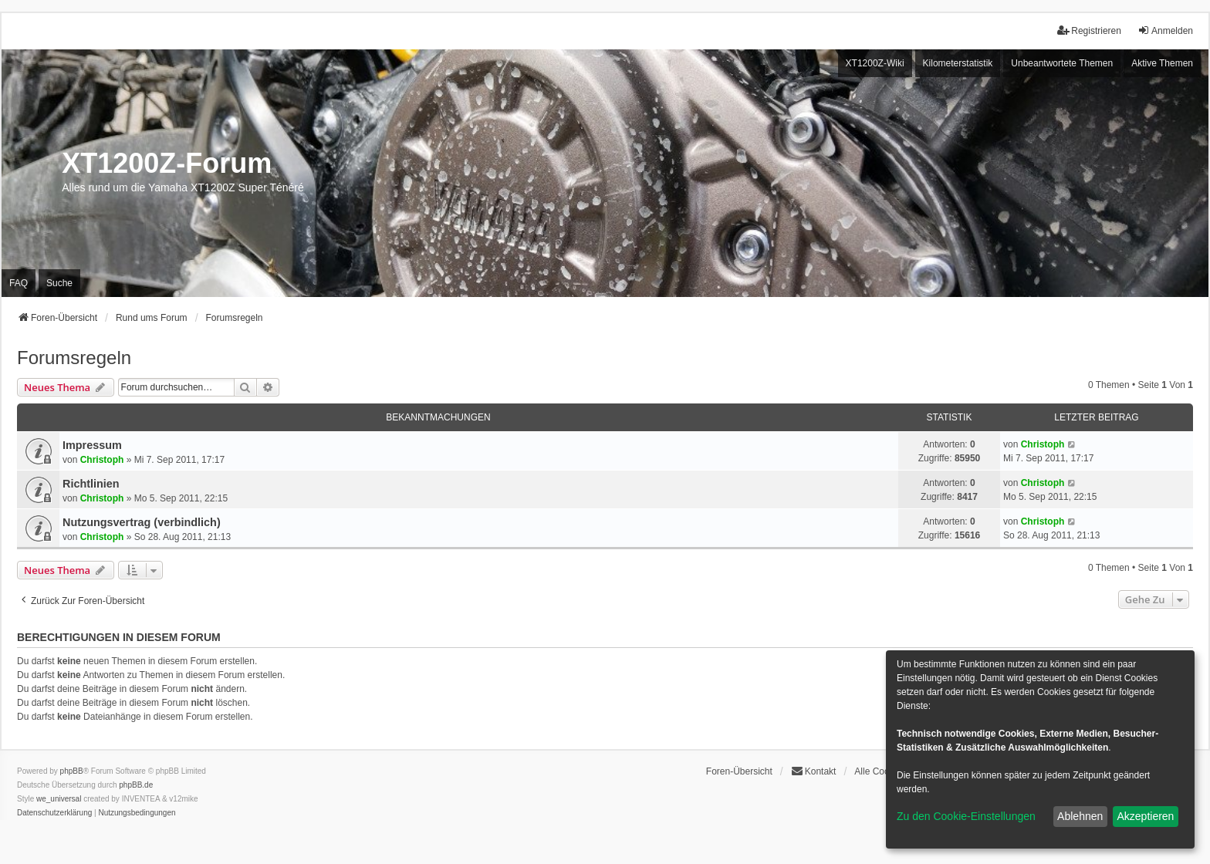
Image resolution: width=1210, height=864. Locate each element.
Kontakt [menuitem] (814, 771)
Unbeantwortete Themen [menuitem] (1062, 63)
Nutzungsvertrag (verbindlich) (142, 522)
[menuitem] (54, 813)
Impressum (92, 445)
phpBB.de (136, 785)
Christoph (102, 459)
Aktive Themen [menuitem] (1162, 63)
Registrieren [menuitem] (1089, 30)
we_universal (58, 799)
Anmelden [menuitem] (1165, 30)
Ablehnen (1080, 816)
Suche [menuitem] (59, 283)
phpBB (71, 771)
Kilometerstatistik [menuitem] (958, 63)
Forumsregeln (74, 357)
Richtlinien (91, 484)
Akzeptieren (1145, 816)
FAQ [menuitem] (18, 283)
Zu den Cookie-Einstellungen (966, 816)
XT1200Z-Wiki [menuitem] (875, 63)
